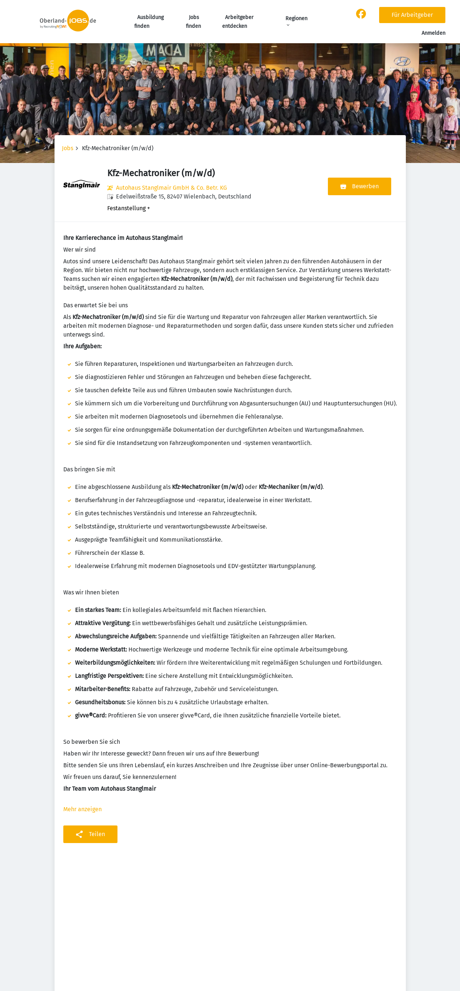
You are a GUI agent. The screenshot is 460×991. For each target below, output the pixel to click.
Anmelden (433, 33)
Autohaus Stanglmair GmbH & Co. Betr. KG (171, 187)
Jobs (67, 148)
